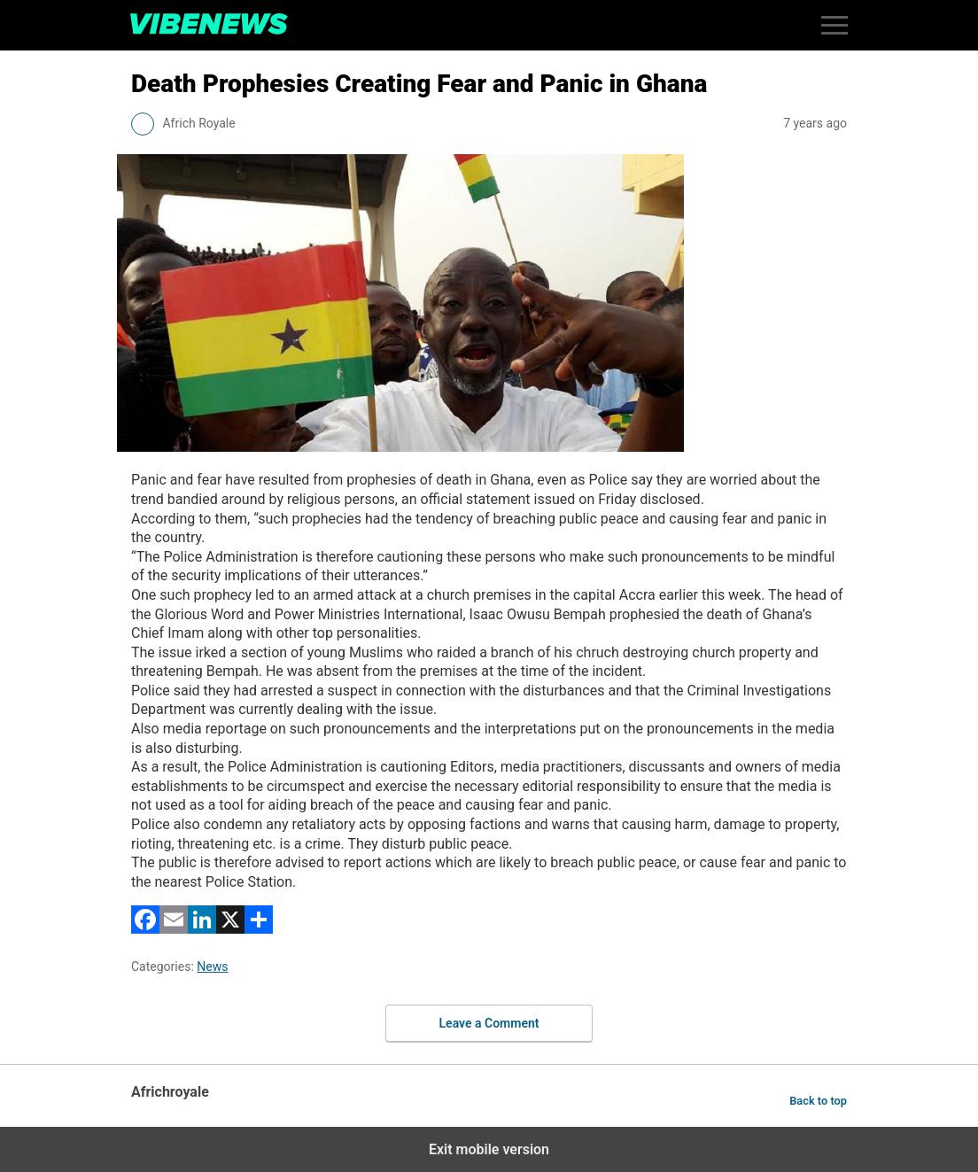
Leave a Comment (489, 1023)
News (212, 966)
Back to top (818, 1100)
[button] (834, 25)
